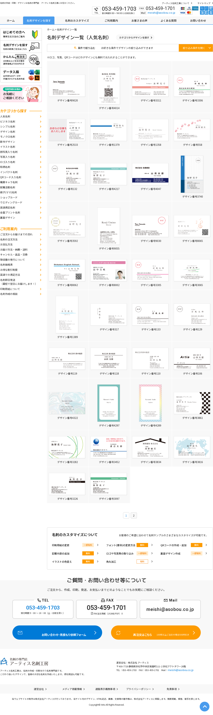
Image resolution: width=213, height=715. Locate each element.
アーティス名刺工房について (175, 3)
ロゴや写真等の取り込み (120, 553)
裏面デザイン (7, 217)
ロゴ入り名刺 (7, 162)
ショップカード (9, 197)
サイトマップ (204, 3)
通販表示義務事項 (105, 689)
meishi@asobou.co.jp (161, 12)
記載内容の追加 (60, 553)
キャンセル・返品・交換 (13, 254)
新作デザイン (7, 141)
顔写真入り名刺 (9, 152)
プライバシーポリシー (138, 689)
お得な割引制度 (9, 269)
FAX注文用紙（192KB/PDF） (107, 613)
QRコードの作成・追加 (173, 545)
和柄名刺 (5, 167)
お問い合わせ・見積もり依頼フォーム (57, 632)
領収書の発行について (12, 259)
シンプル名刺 (7, 126)
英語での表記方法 (10, 274)
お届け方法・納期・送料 (13, 249)
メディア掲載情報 (72, 689)
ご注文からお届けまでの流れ (16, 234)
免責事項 (172, 689)
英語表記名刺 (7, 207)
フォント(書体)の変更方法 (120, 545)
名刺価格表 (6, 264)
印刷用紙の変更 (60, 545)
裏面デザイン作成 (170, 553)
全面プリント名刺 (10, 212)
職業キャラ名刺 (9, 182)
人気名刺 (5, 116)
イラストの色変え (62, 561)
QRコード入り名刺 (10, 177)
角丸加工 (111, 561)
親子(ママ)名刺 (8, 192)
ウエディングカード (11, 202)
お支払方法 (6, 244)
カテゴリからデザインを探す (134, 37)
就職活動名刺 (7, 187)
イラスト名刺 (7, 146)
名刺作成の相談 (9, 294)
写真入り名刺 (7, 157)
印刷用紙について (10, 289)
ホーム (50, 29)
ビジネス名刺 (7, 121)
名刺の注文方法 (9, 239)
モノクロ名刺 (7, 136)
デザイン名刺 (7, 131)
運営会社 (39, 689)
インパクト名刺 (9, 172)
